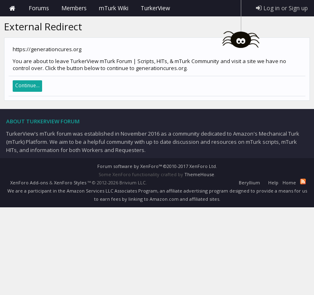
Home (12, 8)
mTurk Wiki (113, 8)
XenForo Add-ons (29, 182)
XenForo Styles (70, 182)
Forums (39, 8)
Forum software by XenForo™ (157, 166)
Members (74, 8)
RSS (303, 181)
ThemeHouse (199, 174)
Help (273, 182)
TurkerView (155, 8)
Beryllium (249, 182)
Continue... (27, 85)
